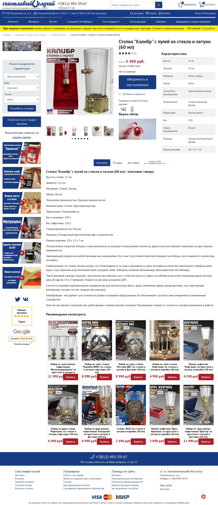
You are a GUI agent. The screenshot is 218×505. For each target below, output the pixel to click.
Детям (53, 21)
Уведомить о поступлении (137, 82)
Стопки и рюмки (58, 34)
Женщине (33, 21)
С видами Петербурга (79, 21)
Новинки (161, 21)
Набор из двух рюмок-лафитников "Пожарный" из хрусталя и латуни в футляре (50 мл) (97, 432)
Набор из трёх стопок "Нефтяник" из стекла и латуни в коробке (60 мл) (164, 367)
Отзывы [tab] (117, 162)
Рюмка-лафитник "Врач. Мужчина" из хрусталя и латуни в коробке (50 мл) (164, 431)
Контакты (165, 13)
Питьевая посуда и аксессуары (30, 34)
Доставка (138, 13)
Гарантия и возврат (24, 481)
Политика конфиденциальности (127, 481)
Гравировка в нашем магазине (193, 21)
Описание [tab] (102, 162)
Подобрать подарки (22, 108)
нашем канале (22, 137)
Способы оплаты (23, 485)
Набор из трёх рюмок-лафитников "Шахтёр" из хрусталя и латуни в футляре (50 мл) (198, 432)
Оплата (153, 13)
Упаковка (116, 475)
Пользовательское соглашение (127, 478)
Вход (198, 13)
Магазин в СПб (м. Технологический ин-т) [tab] (154, 162)
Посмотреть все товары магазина (22, 121)
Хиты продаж (138, 21)
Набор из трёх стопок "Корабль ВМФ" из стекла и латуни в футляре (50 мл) (96, 368)
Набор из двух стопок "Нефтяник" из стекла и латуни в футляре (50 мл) (63, 431)
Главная (7, 34)
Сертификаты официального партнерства (83, 488)
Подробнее (208, 28)
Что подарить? (111, 21)
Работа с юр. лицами (73, 475)
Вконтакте (165, 489)
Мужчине (13, 21)
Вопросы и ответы (24, 488)
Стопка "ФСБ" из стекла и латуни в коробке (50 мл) (131, 430)
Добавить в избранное (132, 94)
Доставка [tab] (133, 162)
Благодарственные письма (76, 485)
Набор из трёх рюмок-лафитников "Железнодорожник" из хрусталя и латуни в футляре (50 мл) (63, 370)
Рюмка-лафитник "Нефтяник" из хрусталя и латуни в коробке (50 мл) (198, 367)
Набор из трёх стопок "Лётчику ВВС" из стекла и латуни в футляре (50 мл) (131, 367)
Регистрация (209, 13)
